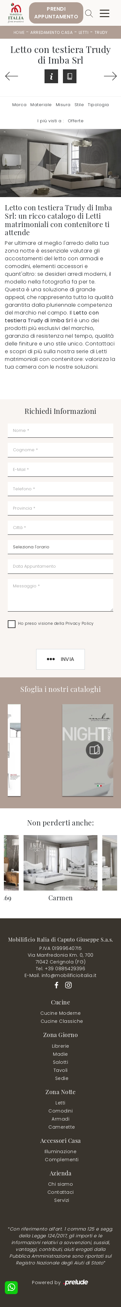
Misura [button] (63, 105)
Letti (84, 32)
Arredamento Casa (51, 32)
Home (19, 32)
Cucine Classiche (62, 1021)
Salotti (60, 1062)
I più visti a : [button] (50, 121)
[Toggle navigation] (104, 12)
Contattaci (60, 1192)
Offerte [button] (76, 121)
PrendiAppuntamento (56, 12)
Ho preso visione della (56, 623)
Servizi (61, 1200)
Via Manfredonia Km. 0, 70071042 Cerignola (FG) (61, 958)
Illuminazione (61, 1151)
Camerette (61, 1127)
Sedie (62, 1078)
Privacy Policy (80, 623)
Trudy (101, 32)
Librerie (60, 1046)
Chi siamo (60, 1184)
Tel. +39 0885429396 (61, 968)
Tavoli (61, 1070)
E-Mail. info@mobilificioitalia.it (61, 975)
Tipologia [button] (98, 105)
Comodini (60, 1111)
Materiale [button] (41, 105)
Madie (60, 1054)
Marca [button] (19, 105)
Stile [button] (79, 105)
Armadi (60, 1119)
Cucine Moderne (60, 1013)
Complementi (62, 1159)
